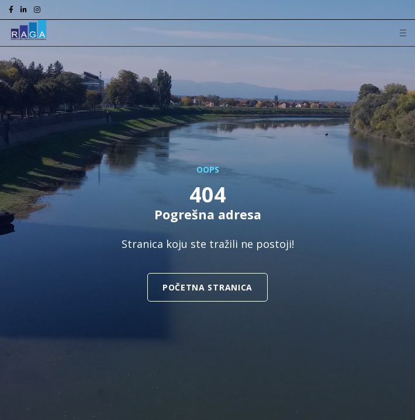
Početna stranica (207, 287)
